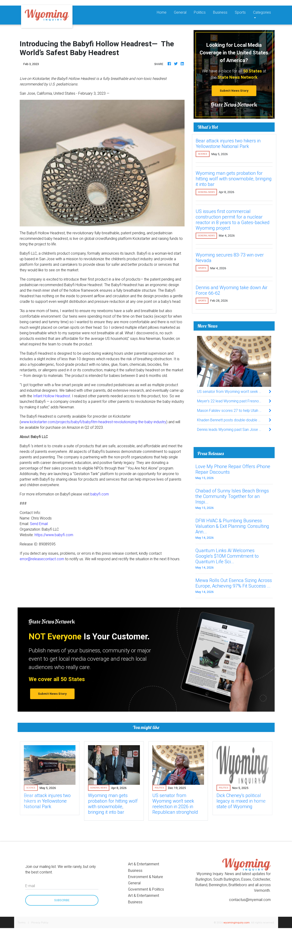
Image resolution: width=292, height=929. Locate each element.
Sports (240, 12)
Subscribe (61, 900)
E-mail (30, 885)
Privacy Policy (39, 922)
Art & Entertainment (143, 864)
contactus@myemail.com (250, 899)
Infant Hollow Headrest (51, 396)
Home (163, 12)
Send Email (39, 523)
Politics (200, 12)
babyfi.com (99, 494)
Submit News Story (234, 91)
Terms (21, 922)
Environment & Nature (145, 876)
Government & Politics (146, 889)
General (180, 12)
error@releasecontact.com (42, 559)
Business (220, 12)
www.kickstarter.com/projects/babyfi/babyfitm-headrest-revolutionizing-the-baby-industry (93, 421)
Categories (262, 12)
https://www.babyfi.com (54, 534)
